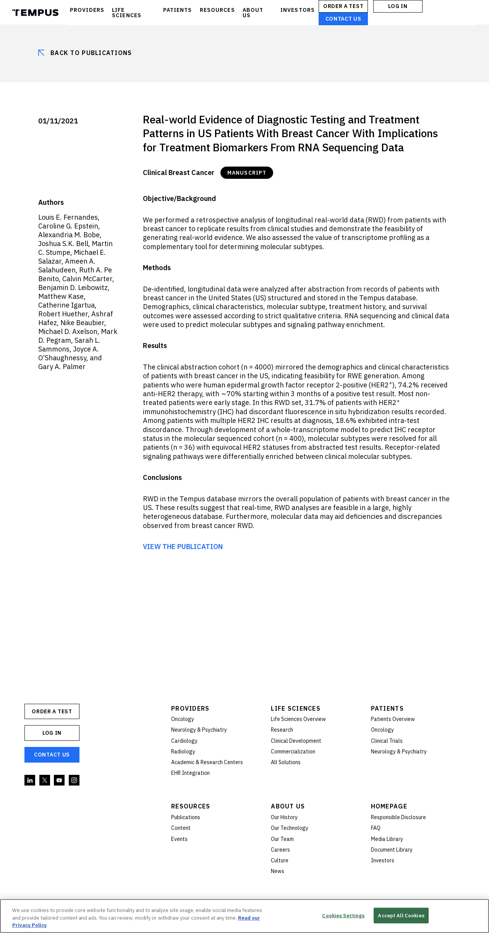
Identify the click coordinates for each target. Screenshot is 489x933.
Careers (280, 849)
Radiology (183, 751)
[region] (244, 916)
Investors (382, 860)
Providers (190, 708)
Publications (185, 817)
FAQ (376, 827)
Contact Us (343, 18)
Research (282, 729)
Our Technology (289, 827)
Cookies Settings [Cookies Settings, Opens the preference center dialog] (343, 915)
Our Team (282, 839)
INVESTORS (297, 9)
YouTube (59, 780)
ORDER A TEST (343, 6)
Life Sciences (296, 708)
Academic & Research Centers (207, 762)
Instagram (74, 780)
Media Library (387, 839)
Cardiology (184, 740)
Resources (190, 806)
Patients (387, 708)
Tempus (35, 12)
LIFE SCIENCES (126, 12)
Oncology (182, 719)
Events (179, 839)
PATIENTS (177, 9)
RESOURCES (217, 9)
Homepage (389, 806)
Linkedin (30, 780)
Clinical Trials (387, 740)
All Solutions (286, 762)
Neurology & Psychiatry (199, 729)
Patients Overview (393, 719)
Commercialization (293, 751)
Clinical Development (296, 740)
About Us (288, 806)
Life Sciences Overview (298, 719)
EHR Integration (190, 772)
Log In (397, 6)
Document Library (392, 849)
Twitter (45, 780)
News (277, 871)
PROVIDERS (87, 9)
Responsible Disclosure (398, 817)
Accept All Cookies (401, 915)
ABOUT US (253, 12)
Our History (284, 817)
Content (181, 827)
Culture (279, 860)
